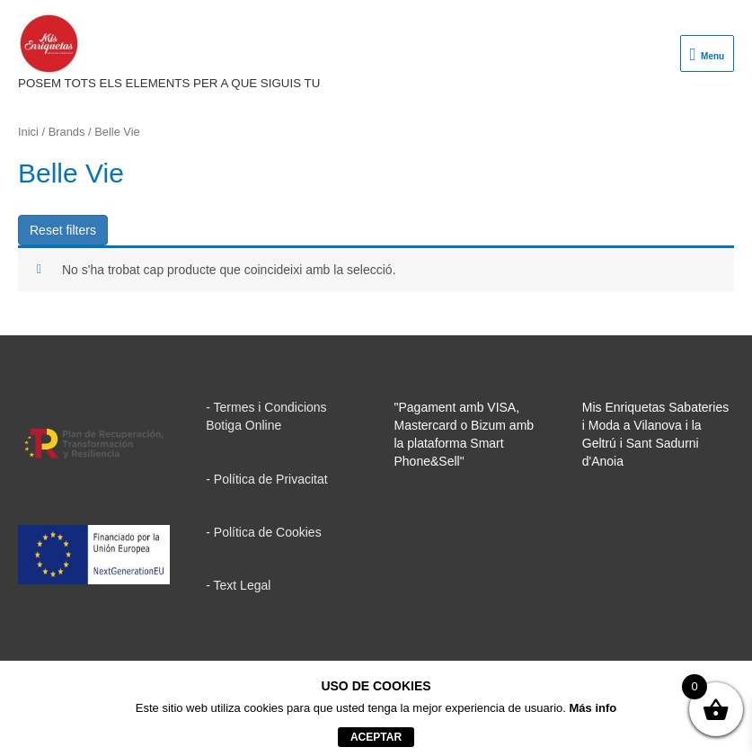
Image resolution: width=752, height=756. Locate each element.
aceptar (376, 737)
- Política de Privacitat (266, 479)
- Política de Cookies (263, 532)
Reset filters (63, 230)
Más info (593, 708)
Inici (28, 131)
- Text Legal (238, 585)
